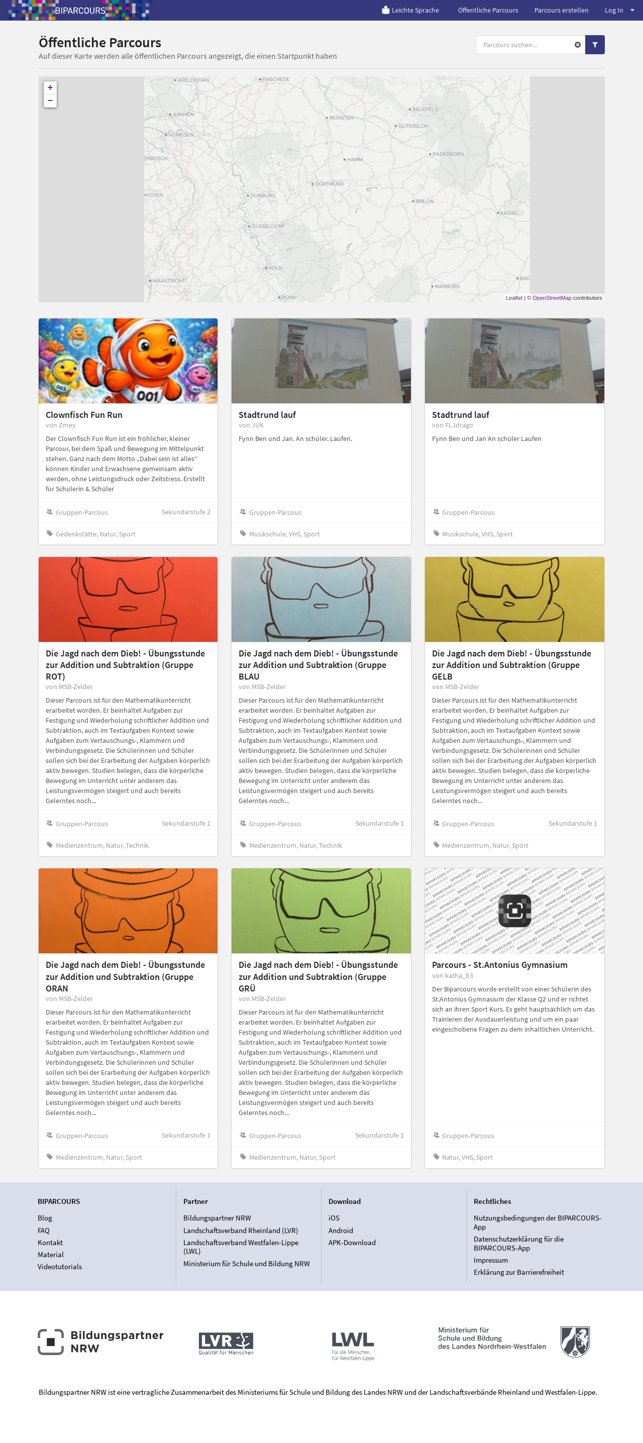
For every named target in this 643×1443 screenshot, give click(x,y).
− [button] (50, 101)
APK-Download (352, 1242)
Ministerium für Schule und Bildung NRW (246, 1263)
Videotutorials (60, 1266)
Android (341, 1230)
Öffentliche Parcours (488, 10)
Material (51, 1254)
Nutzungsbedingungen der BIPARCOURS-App (538, 1222)
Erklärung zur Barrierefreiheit (519, 1272)
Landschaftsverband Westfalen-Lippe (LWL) (240, 1247)
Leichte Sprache (410, 10)
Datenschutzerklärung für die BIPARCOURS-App (519, 1243)
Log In (619, 10)
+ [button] (50, 88)
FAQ (44, 1230)
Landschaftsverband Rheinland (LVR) (240, 1230)
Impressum (491, 1260)
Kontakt (50, 1242)
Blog (45, 1218)
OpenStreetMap (552, 298)
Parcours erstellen (561, 10)
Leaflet (514, 298)
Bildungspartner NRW (217, 1218)
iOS (334, 1218)
